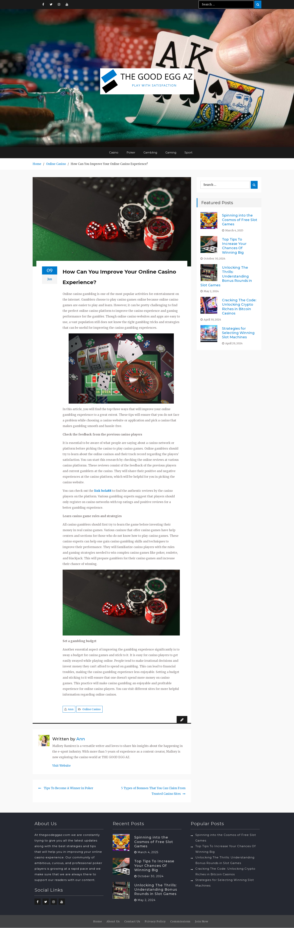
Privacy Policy (155, 921)
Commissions (180, 921)
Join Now (201, 921)
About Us (113, 921)
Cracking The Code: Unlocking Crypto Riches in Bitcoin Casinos (239, 307)
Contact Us (132, 921)
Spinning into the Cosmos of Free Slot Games (239, 220)
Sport (189, 152)
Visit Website (61, 766)
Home (97, 921)
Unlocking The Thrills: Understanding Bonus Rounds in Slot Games (226, 276)
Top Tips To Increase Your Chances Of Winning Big (234, 246)
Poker (131, 152)
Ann (71, 709)
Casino (113, 152)
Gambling (150, 152)
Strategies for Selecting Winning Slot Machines (238, 332)
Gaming (171, 152)
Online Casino (91, 709)
